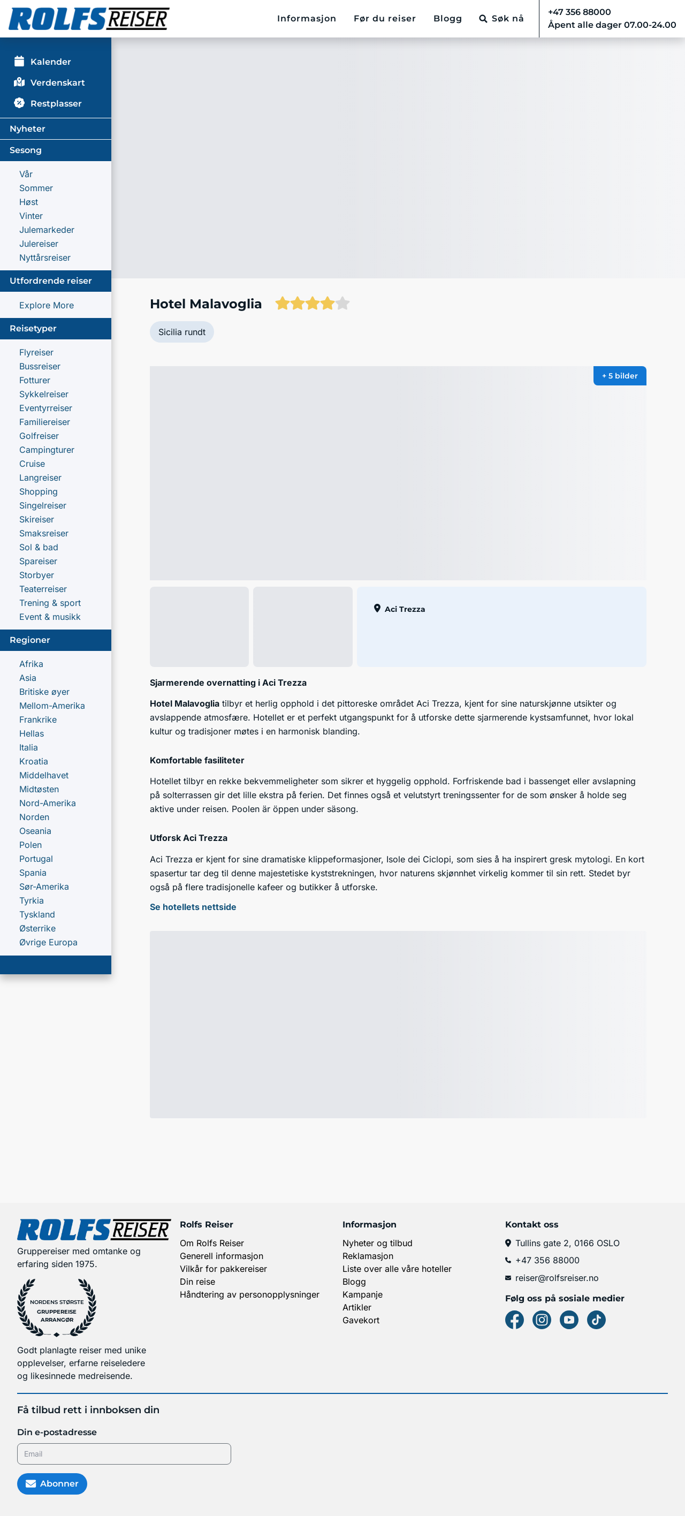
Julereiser (38, 243)
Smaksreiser (43, 533)
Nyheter (27, 129)
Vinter (31, 215)
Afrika (31, 663)
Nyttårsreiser (45, 257)
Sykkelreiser (43, 394)
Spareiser (38, 561)
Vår (26, 174)
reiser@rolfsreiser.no (552, 1277)
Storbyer (36, 575)
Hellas (31, 733)
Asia (27, 677)
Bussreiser (39, 366)
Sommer (36, 188)
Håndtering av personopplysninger (249, 1294)
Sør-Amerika (44, 886)
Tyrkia (31, 900)
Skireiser (36, 519)
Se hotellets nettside (193, 906)
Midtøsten (39, 789)
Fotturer (34, 380)
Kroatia (33, 761)
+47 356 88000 (542, 1260)
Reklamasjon (367, 1255)
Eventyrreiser (45, 408)
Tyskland (37, 914)
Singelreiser (42, 505)
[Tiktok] (596, 1319)
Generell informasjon (221, 1255)
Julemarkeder (46, 229)
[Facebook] (514, 1319)
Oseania (35, 830)
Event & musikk (50, 616)
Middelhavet (43, 775)
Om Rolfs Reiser (212, 1243)
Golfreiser (39, 435)
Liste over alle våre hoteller (397, 1268)
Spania (33, 872)
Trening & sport (50, 602)
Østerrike (37, 928)
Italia (28, 747)
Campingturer (46, 449)
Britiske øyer (44, 691)
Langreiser (40, 477)
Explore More (46, 305)
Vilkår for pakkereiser (223, 1268)
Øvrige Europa (48, 942)
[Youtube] (569, 1319)
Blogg (447, 18)
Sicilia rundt (182, 332)
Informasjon (307, 18)
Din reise (197, 1281)
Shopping (38, 491)
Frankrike (38, 719)
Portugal (36, 858)
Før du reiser (385, 18)
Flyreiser (36, 352)
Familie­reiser (44, 421)
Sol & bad (38, 547)
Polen (30, 844)
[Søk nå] (501, 18)
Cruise (32, 463)
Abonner (52, 1484)
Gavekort (360, 1320)
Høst (28, 201)
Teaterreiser (43, 588)
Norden (34, 817)
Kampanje (362, 1294)
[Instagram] (541, 1319)
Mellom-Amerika (52, 705)
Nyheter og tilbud (377, 1243)
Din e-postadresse (57, 1432)
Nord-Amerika (47, 803)
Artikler (356, 1307)
